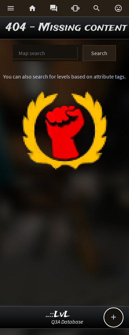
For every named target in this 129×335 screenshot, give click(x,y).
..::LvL (57, 314)
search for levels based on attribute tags (79, 76)
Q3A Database (67, 321)
